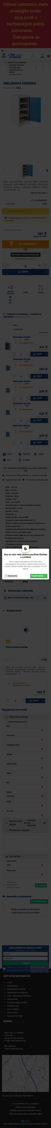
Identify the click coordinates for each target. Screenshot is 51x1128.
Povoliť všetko (38, 576)
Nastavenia (11, 576)
